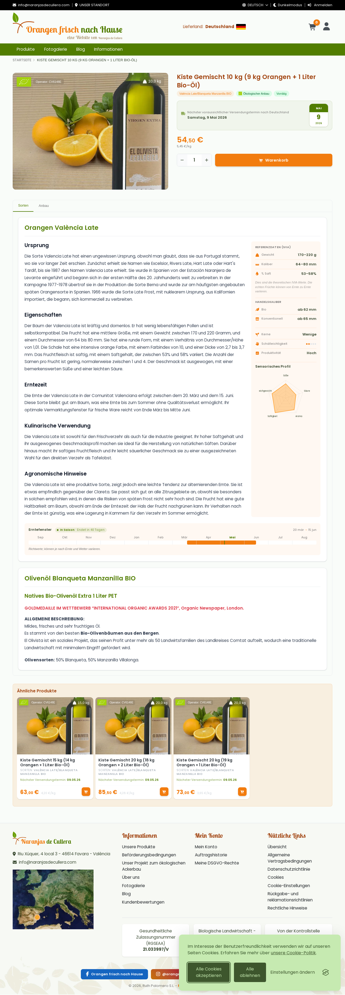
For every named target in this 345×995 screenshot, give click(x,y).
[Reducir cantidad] (182, 160)
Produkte (26, 49)
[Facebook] (114, 975)
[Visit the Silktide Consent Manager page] (325, 972)
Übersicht (277, 847)
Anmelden (320, 5)
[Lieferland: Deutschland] (214, 27)
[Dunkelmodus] (287, 5)
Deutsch (255, 5)
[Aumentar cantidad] (207, 160)
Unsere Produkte (138, 847)
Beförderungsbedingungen (149, 855)
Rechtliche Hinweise (287, 909)
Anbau (44, 206)
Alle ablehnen (250, 972)
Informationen (108, 49)
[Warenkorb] (313, 26)
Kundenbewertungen (143, 902)
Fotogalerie (55, 49)
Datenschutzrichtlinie (289, 870)
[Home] (22, 60)
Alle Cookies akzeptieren (209, 972)
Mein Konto (206, 847)
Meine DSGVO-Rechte (217, 864)
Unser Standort (92, 5)
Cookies (276, 878)
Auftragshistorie (211, 855)
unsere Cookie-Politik (293, 953)
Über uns (131, 878)
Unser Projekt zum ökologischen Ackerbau (153, 867)
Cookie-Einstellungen (289, 886)
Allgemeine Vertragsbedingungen (290, 858)
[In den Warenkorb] (85, 791)
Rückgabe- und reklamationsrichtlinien (290, 898)
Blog (80, 49)
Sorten (23, 205)
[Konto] (326, 26)
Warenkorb (274, 160)
